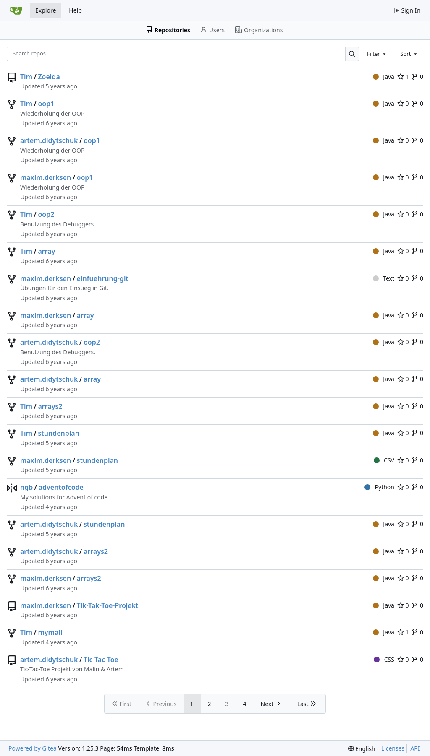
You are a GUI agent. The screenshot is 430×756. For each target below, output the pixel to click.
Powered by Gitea (32, 748)
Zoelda (49, 77)
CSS (384, 659)
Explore (45, 10)
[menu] (361, 749)
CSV (384, 460)
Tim (26, 77)
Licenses (393, 748)
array (46, 251)
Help (75, 10)
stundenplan (58, 433)
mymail (50, 632)
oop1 (46, 103)
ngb (26, 487)
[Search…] (352, 54)
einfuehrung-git (102, 278)
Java (383, 77)
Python (379, 487)
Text (383, 278)
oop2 (46, 214)
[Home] (16, 10)
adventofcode (61, 487)
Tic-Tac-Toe (101, 659)
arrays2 (50, 406)
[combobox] (377, 54)
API (415, 748)
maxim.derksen (45, 177)
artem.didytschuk (49, 140)
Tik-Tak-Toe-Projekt (108, 605)
